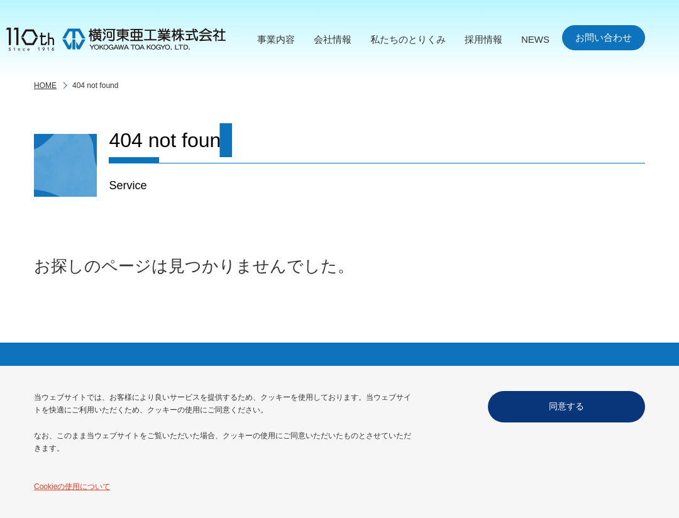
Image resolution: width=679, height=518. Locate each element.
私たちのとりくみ (408, 39)
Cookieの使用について (72, 486)
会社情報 (332, 39)
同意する (566, 406)
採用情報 (483, 39)
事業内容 (276, 39)
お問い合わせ (603, 37)
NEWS (535, 39)
